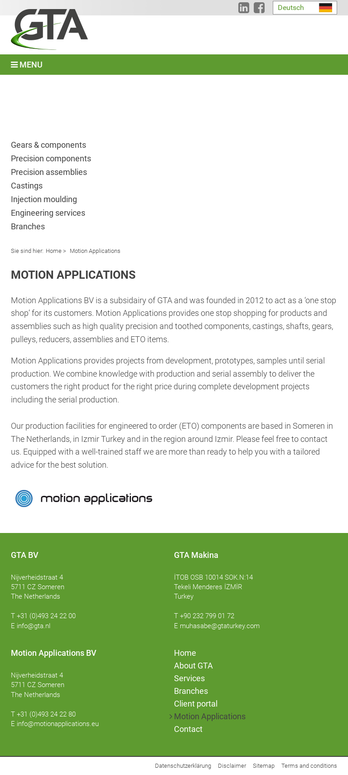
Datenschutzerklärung (183, 765)
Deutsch (291, 7)
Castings (27, 185)
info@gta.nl (33, 626)
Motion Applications (94, 250)
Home (54, 250)
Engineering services (48, 213)
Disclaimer (232, 765)
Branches (28, 226)
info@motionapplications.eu (58, 724)
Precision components (51, 158)
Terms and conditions (309, 765)
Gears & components (48, 145)
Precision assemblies (49, 172)
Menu (27, 64)
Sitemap (264, 765)
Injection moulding (44, 199)
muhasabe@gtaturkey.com (220, 626)
